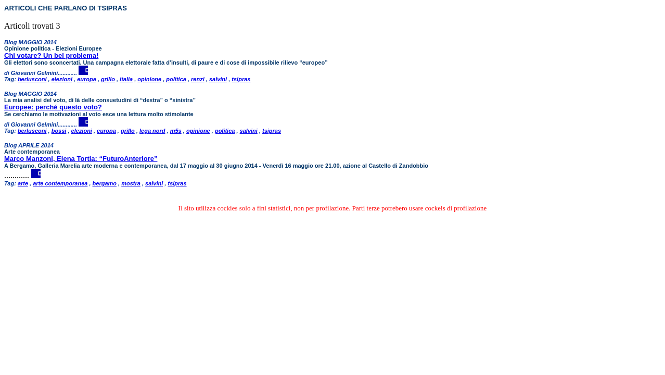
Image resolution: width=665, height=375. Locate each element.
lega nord (152, 131)
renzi (197, 79)
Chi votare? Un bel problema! (51, 55)
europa (86, 79)
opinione (149, 79)
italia (126, 79)
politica (176, 79)
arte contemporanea (60, 183)
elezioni (62, 79)
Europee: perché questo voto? (53, 107)
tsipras (241, 79)
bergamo (105, 183)
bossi (59, 131)
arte (23, 183)
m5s (176, 131)
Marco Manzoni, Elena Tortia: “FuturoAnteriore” (80, 158)
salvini (218, 79)
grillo (108, 79)
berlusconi (32, 79)
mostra (130, 183)
